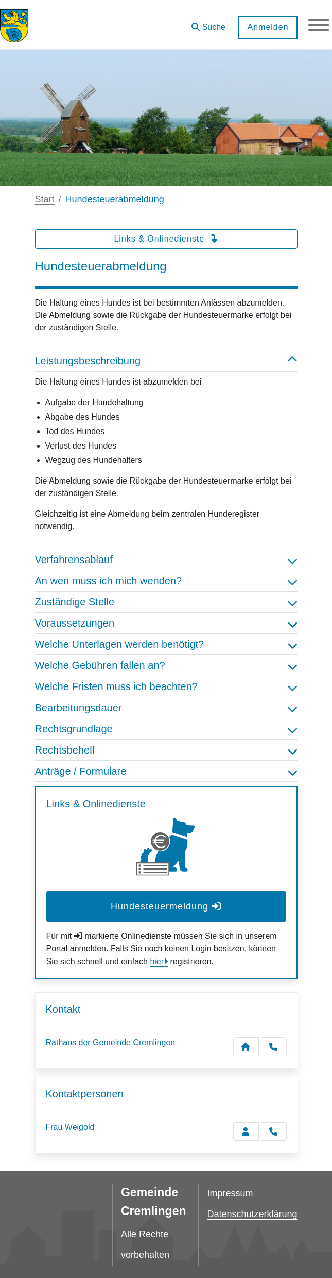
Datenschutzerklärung (252, 1214)
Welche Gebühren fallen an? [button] (166, 665)
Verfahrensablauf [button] (166, 559)
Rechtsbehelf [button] (166, 750)
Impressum (230, 1193)
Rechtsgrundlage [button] (166, 729)
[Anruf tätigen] (274, 1046)
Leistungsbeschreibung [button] (166, 361)
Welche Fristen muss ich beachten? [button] (166, 686)
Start (45, 199)
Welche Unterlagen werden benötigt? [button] (166, 644)
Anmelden (267, 27)
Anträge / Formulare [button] (166, 771)
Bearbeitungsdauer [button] (166, 707)
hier (157, 961)
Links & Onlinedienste (166, 238)
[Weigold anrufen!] (274, 1131)
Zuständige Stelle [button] (166, 602)
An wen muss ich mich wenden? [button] (166, 580)
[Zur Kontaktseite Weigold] (246, 1131)
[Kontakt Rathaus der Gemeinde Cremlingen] (246, 1046)
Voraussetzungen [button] (166, 623)
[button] (208, 23)
